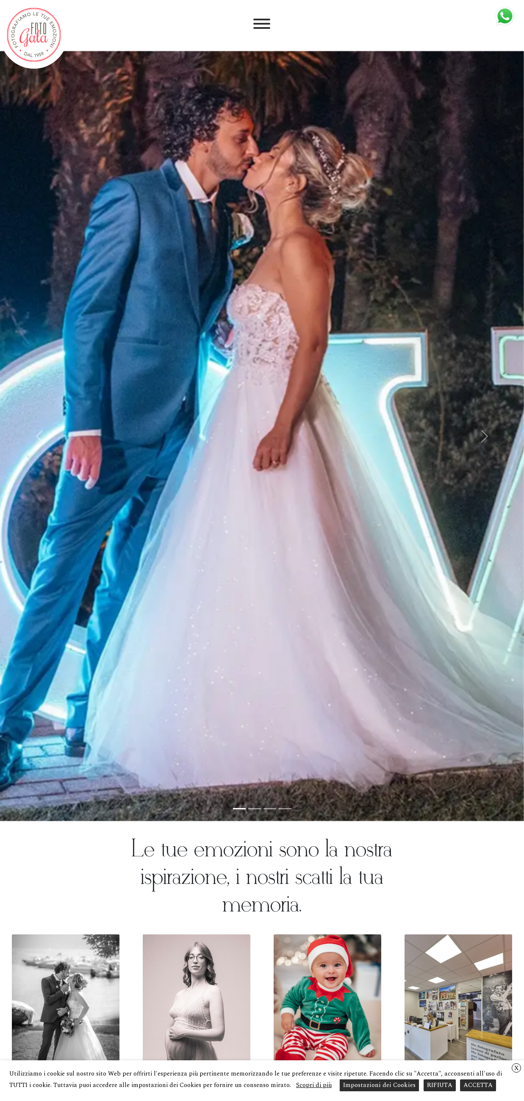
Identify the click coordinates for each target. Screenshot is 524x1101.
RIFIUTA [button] (439, 1085)
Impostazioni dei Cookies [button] (379, 1085)
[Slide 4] (285, 809)
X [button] (516, 1068)
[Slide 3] (269, 809)
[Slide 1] (239, 809)
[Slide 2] (254, 809)
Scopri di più (314, 1085)
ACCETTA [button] (478, 1085)
